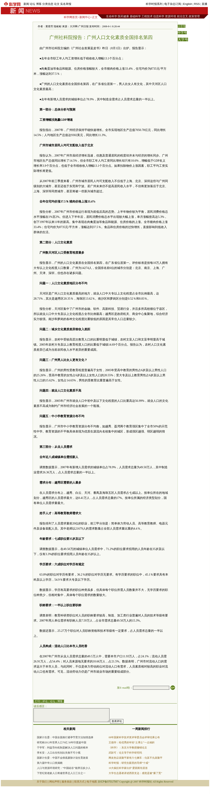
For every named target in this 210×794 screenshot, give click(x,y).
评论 (45, 701)
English (187, 4)
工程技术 (147, 16)
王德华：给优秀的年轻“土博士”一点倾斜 (132, 742)
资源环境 (170, 16)
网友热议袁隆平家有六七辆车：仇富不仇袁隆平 (135, 757)
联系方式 (79, 781)
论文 (57, 4)
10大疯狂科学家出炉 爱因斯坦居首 (128, 768)
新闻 (26, 4)
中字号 (182, 32)
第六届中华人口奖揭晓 (50, 762)
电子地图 (92, 781)
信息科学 (158, 16)
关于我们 (42, 781)
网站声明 (54, 781)
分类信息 (47, 4)
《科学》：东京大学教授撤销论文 (128, 747)
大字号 (183, 39)
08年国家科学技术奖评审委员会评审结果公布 (134, 737)
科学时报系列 (154, 4)
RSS (197, 4)
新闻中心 (84, 17)
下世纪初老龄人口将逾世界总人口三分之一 (61, 773)
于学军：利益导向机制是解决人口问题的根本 (62, 747)
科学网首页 (71, 17)
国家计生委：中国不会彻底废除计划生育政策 (62, 757)
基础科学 (135, 16)
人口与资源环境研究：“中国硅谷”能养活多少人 (63, 768)
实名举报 (65, 4)
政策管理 (194, 16)
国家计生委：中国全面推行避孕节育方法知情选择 (65, 737)
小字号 (181, 26)
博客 (39, 4)
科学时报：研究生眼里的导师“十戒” (129, 762)
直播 (204, 4)
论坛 (32, 4)
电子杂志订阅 (172, 4)
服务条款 (67, 781)
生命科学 (111, 16)
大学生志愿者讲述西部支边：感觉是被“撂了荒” (135, 773)
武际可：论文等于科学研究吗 (125, 752)
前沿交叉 (182, 16)
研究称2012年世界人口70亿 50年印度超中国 (61, 742)
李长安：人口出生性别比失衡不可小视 (58, 752)
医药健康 (123, 16)
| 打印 (37, 701)
